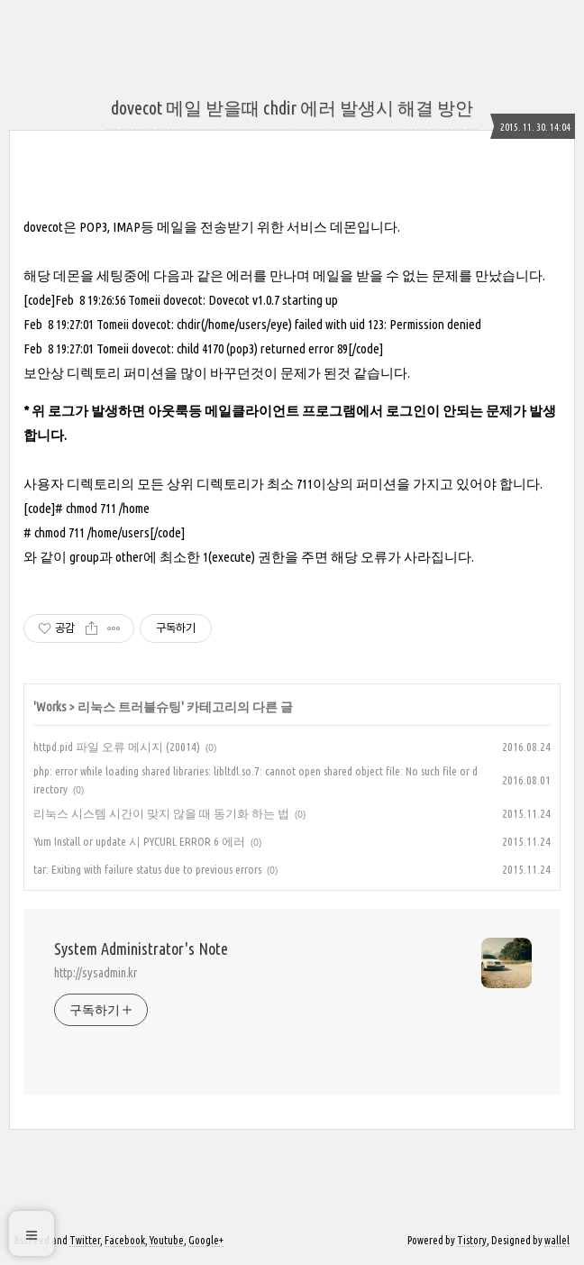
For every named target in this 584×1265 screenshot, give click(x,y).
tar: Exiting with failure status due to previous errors (147, 869)
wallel (557, 1240)
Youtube (167, 1240)
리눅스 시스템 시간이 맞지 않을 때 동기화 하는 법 (161, 813)
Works (51, 707)
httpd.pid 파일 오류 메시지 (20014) (116, 746)
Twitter (84, 1240)
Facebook (125, 1240)
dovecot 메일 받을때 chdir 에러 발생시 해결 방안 (292, 107)
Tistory (472, 1240)
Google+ (206, 1240)
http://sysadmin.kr (95, 973)
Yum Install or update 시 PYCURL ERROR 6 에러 (139, 841)
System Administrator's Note (141, 949)
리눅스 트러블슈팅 (129, 707)
